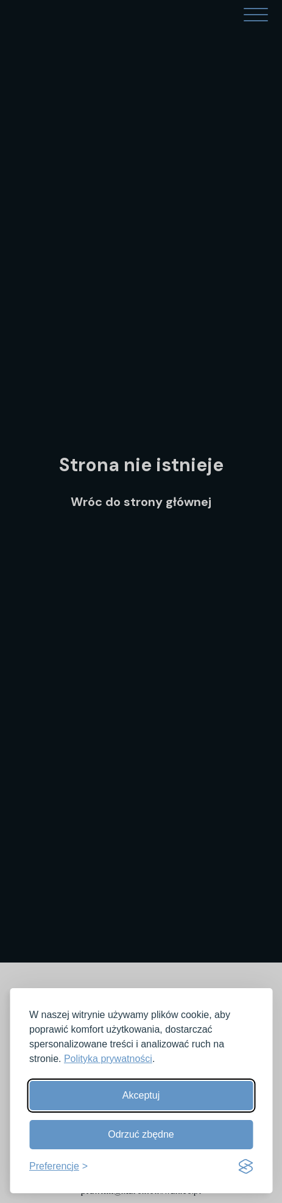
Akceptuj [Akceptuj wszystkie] (141, 1095)
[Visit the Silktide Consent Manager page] (245, 1166)
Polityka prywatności (108, 1058)
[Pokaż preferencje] (58, 1166)
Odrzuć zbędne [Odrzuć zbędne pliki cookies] (141, 1134)
